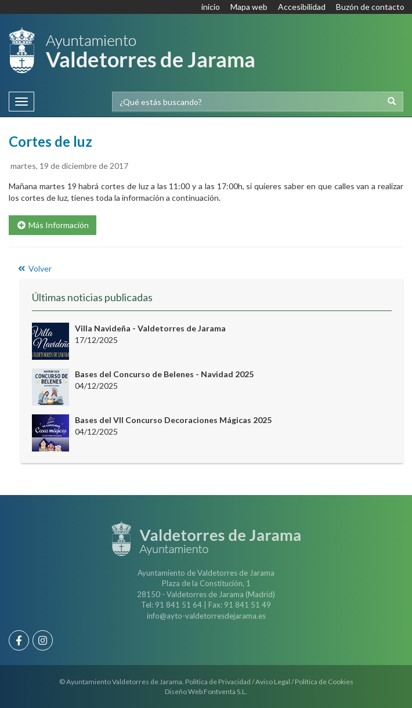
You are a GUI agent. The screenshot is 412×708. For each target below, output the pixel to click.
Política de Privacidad (218, 681)
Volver (34, 268)
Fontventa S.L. (225, 691)
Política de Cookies (324, 681)
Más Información (52, 225)
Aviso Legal (272, 681)
